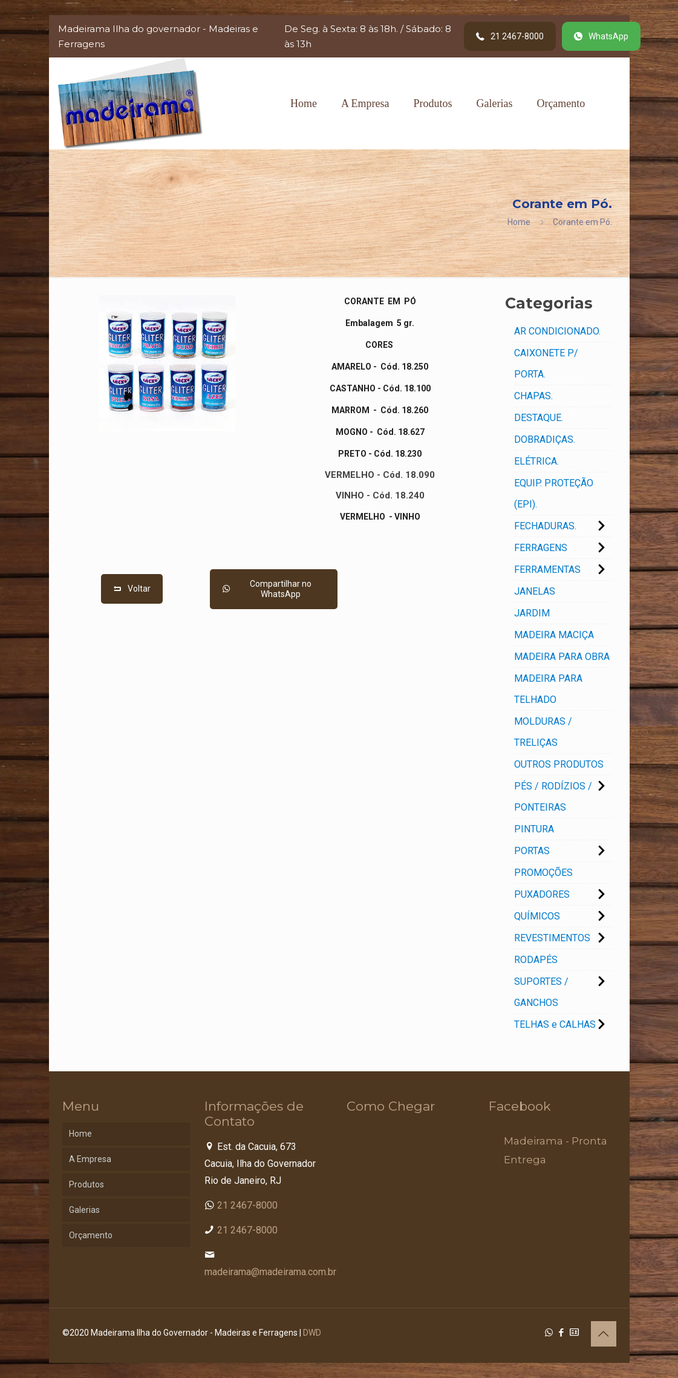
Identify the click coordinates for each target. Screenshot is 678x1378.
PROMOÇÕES (543, 872)
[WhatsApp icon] (548, 1332)
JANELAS (534, 591)
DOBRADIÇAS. (544, 439)
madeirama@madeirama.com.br (270, 1272)
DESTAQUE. (538, 417)
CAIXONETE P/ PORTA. (546, 363)
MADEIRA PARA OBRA (562, 656)
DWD (312, 1332)
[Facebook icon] (561, 1332)
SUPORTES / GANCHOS (541, 992)
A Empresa (90, 1159)
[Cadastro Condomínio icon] (574, 1332)
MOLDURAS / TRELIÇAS (543, 732)
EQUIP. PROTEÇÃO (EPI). (553, 493)
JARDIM (532, 613)
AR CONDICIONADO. (557, 331)
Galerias (84, 1210)
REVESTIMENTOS (552, 938)
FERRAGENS (540, 547)
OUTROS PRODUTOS (559, 764)
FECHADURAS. (545, 526)
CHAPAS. (533, 396)
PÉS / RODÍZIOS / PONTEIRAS (553, 796)
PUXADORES (542, 894)
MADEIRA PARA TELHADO (548, 689)
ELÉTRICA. (536, 461)
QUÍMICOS (537, 916)
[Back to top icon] (603, 1334)
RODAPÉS (536, 959)
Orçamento (90, 1235)
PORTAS (532, 851)
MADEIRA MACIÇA (554, 635)
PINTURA (534, 829)
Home (518, 222)
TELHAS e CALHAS (555, 1024)
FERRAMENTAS (547, 569)
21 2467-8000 (247, 1205)
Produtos (86, 1184)
